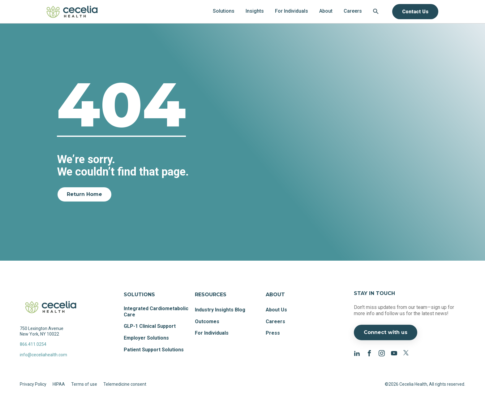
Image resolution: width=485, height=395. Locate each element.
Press (273, 333)
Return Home (84, 194)
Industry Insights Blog (220, 310)
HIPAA (59, 384)
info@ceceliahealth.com (43, 354)
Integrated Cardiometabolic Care (156, 312)
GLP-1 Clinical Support (150, 326)
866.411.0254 (33, 344)
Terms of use (84, 384)
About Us (276, 310)
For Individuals (212, 333)
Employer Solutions (146, 338)
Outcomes (207, 321)
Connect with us (385, 332)
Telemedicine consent (124, 384)
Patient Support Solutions (154, 350)
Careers (275, 321)
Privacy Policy (33, 384)
